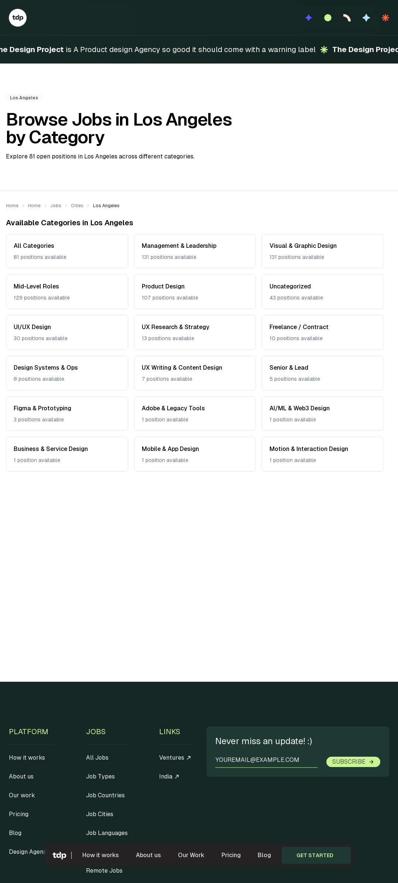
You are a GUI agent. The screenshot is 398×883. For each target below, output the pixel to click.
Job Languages (107, 832)
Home (12, 205)
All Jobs (97, 757)
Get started (315, 855)
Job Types (100, 776)
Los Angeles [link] (106, 205)
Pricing (231, 855)
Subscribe (353, 761)
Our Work (191, 855)
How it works (100, 855)
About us (148, 855)
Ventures (175, 757)
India (169, 776)
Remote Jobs (104, 870)
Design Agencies (31, 851)
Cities (77, 205)
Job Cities (99, 814)
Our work (22, 795)
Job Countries (105, 795)
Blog (264, 855)
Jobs (55, 205)
